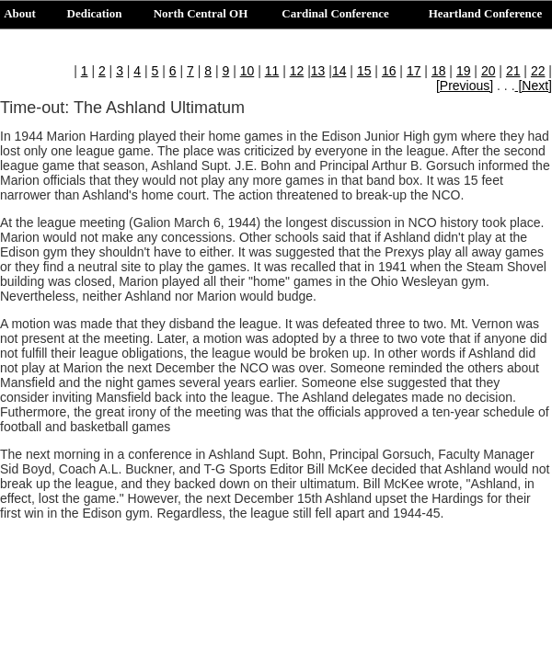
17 (414, 70)
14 (339, 70)
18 (438, 70)
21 (513, 70)
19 (463, 70)
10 (247, 70)
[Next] (533, 85)
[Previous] (464, 85)
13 (318, 70)
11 (272, 70)
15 (364, 70)
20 (488, 70)
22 (538, 70)
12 (297, 70)
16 (389, 70)
